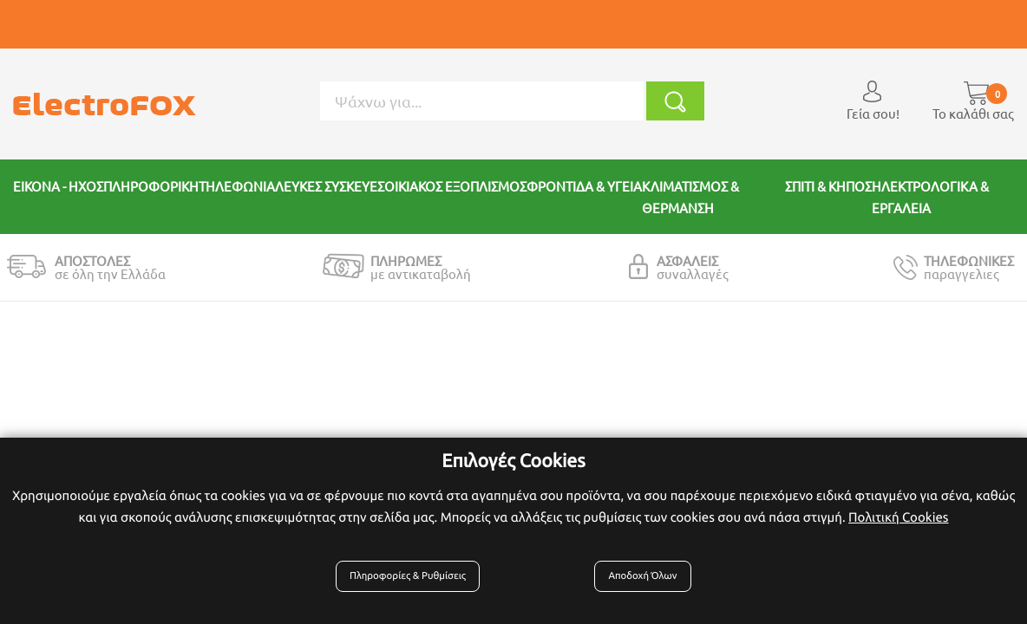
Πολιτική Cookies (898, 523)
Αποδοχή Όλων (639, 582)
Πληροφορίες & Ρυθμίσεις (414, 582)
